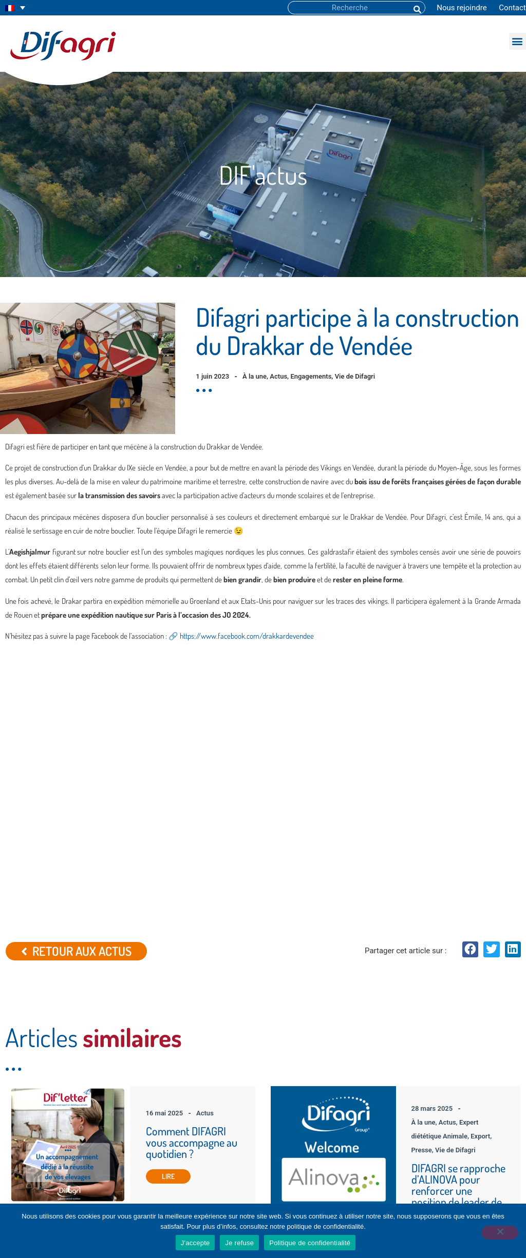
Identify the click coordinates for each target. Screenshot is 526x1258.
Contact (512, 7)
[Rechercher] (416, 8)
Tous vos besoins (178, 1129)
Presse (421, 921)
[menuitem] (15, 8)
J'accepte (195, 1243)
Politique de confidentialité (309, 1243)
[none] (15, 8)
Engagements (310, 376)
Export (480, 907)
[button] (517, 41)
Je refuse (239, 1243)
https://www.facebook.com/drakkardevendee (247, 636)
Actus (278, 376)
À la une (254, 376)
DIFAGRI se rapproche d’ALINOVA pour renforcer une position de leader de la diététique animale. (458, 961)
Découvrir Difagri (176, 1119)
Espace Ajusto (173, 1162)
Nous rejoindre (461, 7)
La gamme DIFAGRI (181, 1140)
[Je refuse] (497, 1236)
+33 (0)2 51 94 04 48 (458, 1151)
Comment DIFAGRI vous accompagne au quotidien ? (191, 912)
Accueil (163, 1108)
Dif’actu (163, 1151)
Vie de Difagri (355, 376)
